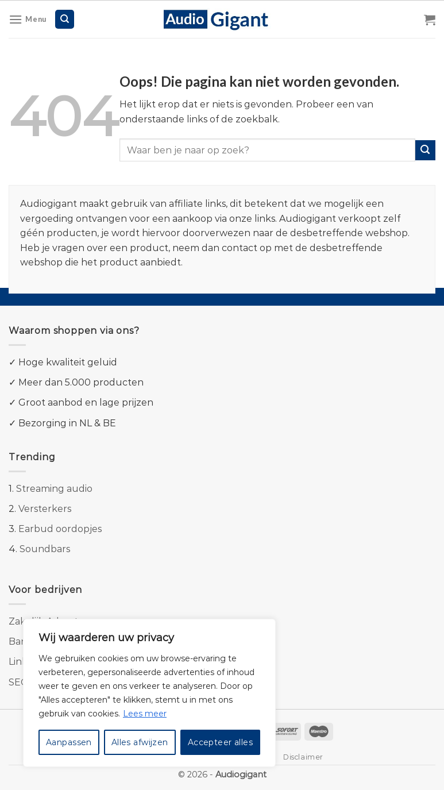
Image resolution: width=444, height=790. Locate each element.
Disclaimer (303, 757)
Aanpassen (69, 742)
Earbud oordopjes (60, 528)
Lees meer (145, 713)
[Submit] (425, 150)
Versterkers (44, 508)
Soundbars (45, 549)
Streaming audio (54, 488)
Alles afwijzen (139, 742)
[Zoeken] (64, 19)
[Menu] (28, 19)
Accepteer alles (220, 742)
